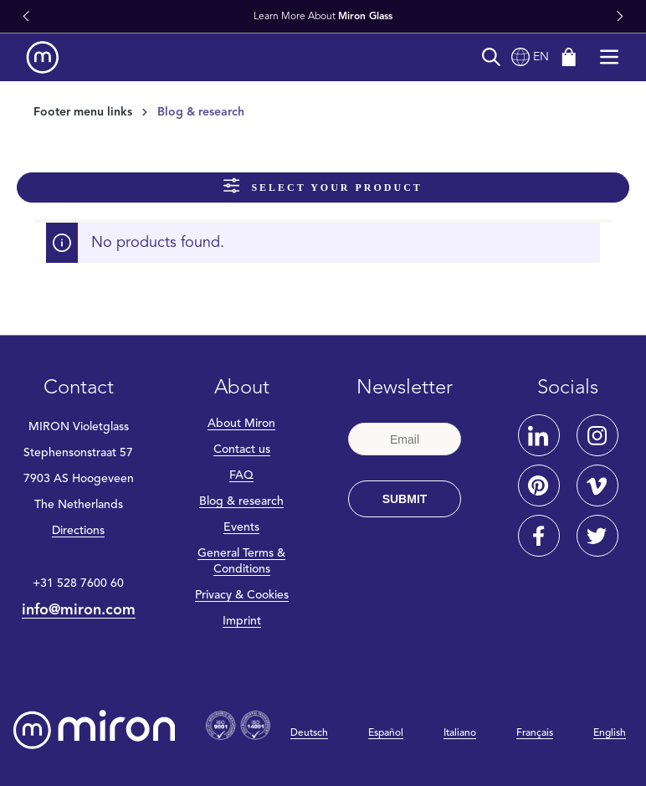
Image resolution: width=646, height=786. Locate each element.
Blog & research (241, 501)
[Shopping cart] (569, 57)
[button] (26, 16)
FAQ (241, 475)
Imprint (242, 621)
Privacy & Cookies (242, 595)
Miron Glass (365, 17)
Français (534, 733)
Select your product (323, 185)
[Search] (491, 57)
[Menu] (609, 57)
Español (385, 733)
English (609, 733)
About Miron (241, 423)
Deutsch (309, 733)
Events (241, 527)
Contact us (241, 449)
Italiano (459, 733)
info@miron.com (79, 610)
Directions (78, 531)
